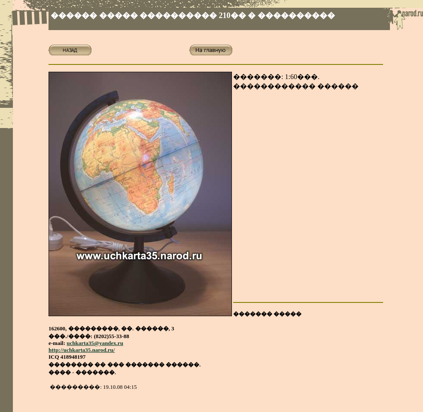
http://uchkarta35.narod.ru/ (82, 350)
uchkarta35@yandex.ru (95, 343)
